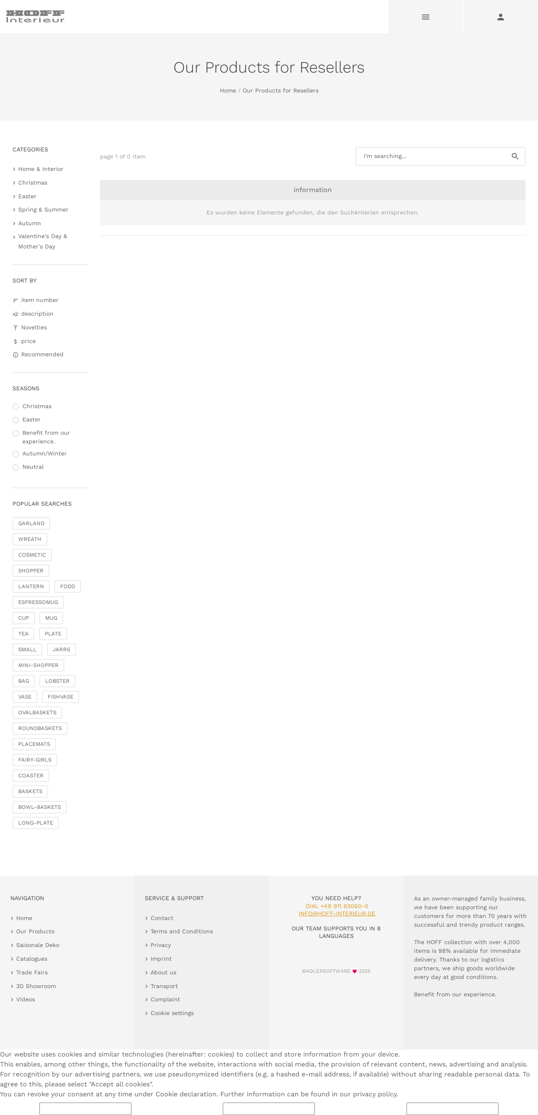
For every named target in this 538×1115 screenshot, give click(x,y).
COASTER (31, 775)
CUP (23, 618)
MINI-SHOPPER (38, 665)
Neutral (33, 466)
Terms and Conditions (182, 931)
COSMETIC (32, 555)
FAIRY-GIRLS (34, 760)
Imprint (161, 958)
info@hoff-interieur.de (337, 913)
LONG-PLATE (35, 823)
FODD (67, 586)
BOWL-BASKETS (39, 807)
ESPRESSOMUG (38, 602)
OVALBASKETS (37, 712)
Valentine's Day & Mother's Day (42, 241)
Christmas (32, 182)
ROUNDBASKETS (40, 728)
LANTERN (31, 586)
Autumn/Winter (44, 453)
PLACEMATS (34, 744)
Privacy (161, 945)
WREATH (29, 539)
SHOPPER (31, 570)
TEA (23, 634)
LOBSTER (57, 681)
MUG (51, 618)
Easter (27, 196)
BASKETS (30, 791)
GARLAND (31, 523)
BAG (23, 681)
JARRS (61, 649)
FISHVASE (60, 697)
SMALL (27, 649)
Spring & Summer (43, 209)
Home (228, 90)
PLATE (53, 634)
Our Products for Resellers (281, 90)
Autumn (29, 223)
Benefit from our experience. (46, 437)
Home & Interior (40, 169)
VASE (25, 697)
